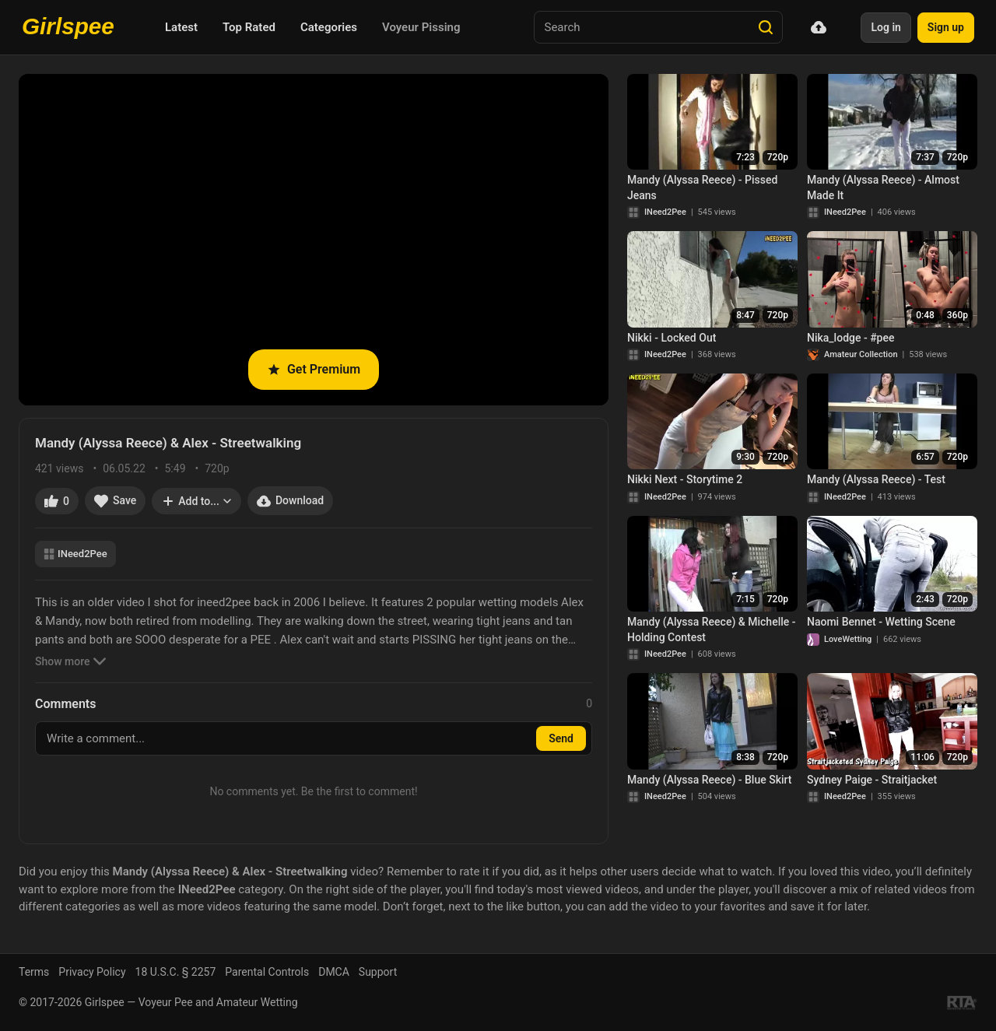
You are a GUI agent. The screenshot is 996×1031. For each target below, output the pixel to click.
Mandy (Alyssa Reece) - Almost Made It (883, 188)
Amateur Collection (861, 354)
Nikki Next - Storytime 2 (684, 479)
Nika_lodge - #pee (850, 337)
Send (561, 738)
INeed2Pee (75, 553)
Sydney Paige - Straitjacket (872, 779)
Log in (885, 27)
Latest (181, 27)
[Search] (765, 27)
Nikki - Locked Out (671, 337)
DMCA (333, 972)
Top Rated (249, 27)
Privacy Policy (91, 972)
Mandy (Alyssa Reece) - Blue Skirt (709, 779)
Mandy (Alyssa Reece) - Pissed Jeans (702, 188)
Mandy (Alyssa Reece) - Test (876, 479)
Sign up (946, 27)
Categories (328, 27)
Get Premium (313, 369)
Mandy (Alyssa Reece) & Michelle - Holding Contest (711, 629)
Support (378, 972)
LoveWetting (848, 639)
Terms (34, 972)
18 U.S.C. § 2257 (175, 972)
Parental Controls (267, 972)
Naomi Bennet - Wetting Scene (881, 621)
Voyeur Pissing (421, 27)
